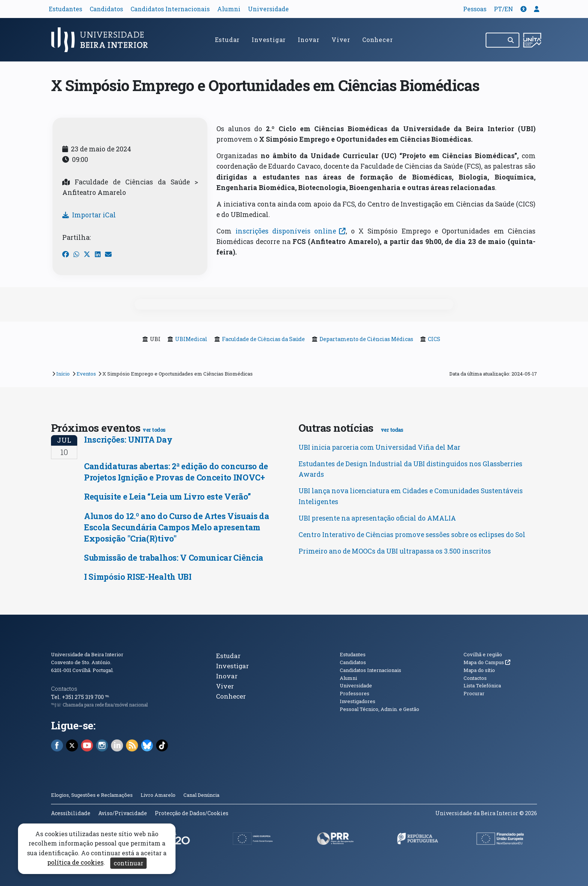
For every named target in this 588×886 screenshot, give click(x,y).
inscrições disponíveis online (288, 231)
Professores (354, 693)
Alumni (228, 9)
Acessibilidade (70, 813)
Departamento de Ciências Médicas (366, 339)
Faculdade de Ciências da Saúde (263, 339)
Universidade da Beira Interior (87, 654)
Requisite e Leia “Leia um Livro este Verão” (167, 496)
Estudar (227, 39)
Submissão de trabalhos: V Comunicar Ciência (173, 557)
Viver (341, 39)
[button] (523, 9)
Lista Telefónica (482, 685)
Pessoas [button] (474, 9)
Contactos (64, 688)
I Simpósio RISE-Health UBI (138, 576)
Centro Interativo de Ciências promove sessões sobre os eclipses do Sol (411, 534)
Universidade (268, 9)
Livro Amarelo (159, 795)
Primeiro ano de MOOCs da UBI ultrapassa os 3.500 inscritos (394, 551)
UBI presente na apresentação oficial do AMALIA (377, 518)
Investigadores (357, 701)
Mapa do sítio (479, 670)
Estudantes (65, 9)
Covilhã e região (483, 654)
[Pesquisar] (511, 40)
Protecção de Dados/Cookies (191, 813)
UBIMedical (191, 339)
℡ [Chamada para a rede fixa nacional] (107, 696)
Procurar (474, 693)
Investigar (269, 39)
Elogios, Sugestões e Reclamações (92, 795)
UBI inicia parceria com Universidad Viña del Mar (379, 447)
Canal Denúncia (201, 795)
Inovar (309, 39)
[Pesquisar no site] (495, 40)
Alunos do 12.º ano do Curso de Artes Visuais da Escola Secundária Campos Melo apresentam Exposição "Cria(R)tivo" (176, 527)
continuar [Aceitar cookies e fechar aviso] (128, 863)
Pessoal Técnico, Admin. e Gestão (379, 709)
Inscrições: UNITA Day (128, 439)
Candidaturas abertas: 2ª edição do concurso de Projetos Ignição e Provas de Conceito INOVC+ (176, 472)
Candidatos (106, 9)
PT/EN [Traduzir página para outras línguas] (503, 9)
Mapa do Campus (487, 662)
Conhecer (377, 39)
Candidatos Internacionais (170, 9)
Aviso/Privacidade (122, 813)
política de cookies (75, 863)
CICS (434, 339)
